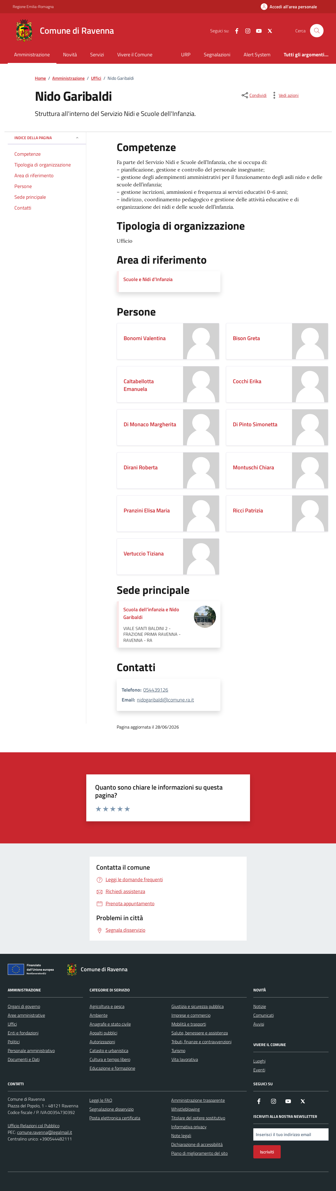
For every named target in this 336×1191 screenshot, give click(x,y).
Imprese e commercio (190, 1015)
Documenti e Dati (24, 1059)
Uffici (12, 1024)
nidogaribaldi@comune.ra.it (165, 699)
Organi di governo (24, 1006)
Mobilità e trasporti (188, 1024)
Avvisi (258, 1024)
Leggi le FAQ (100, 1100)
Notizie (259, 1006)
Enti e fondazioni (23, 1032)
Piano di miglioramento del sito (199, 1153)
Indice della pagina (46, 138)
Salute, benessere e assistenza (199, 1032)
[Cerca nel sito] (316, 30)
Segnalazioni (217, 54)
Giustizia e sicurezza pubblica (197, 1006)
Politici (14, 1041)
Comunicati (263, 1015)
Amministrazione (32, 54)
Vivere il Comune (134, 54)
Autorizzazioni (102, 1041)
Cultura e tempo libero (110, 1059)
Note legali (181, 1135)
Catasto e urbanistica (109, 1050)
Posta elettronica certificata (114, 1118)
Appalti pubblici (103, 1032)
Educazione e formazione (112, 1068)
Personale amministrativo (31, 1050)
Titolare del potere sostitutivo (198, 1118)
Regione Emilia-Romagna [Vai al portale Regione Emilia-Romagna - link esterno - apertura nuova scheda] (33, 6)
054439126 (155, 690)
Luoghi (259, 1061)
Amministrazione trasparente (198, 1100)
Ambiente (99, 1015)
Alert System (257, 54)
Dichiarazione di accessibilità (197, 1144)
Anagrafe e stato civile (110, 1024)
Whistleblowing (185, 1109)
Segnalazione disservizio (111, 1109)
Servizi (97, 54)
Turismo (178, 1050)
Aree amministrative (26, 1015)
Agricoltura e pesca (107, 1006)
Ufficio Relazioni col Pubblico (33, 1125)
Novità (70, 54)
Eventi (259, 1069)
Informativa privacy (189, 1126)
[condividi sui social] (253, 95)
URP (186, 54)
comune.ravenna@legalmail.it (44, 1132)
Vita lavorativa (184, 1059)
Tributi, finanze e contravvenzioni (201, 1041)
